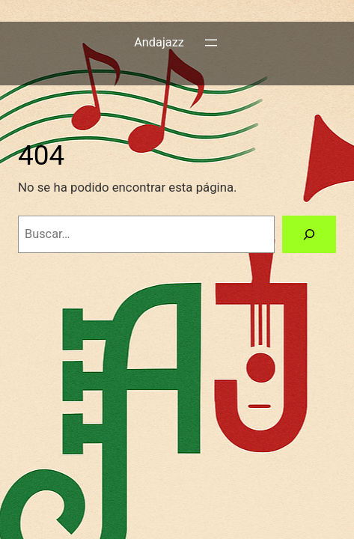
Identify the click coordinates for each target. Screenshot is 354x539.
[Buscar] (309, 234)
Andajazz (159, 42)
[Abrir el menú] (211, 43)
